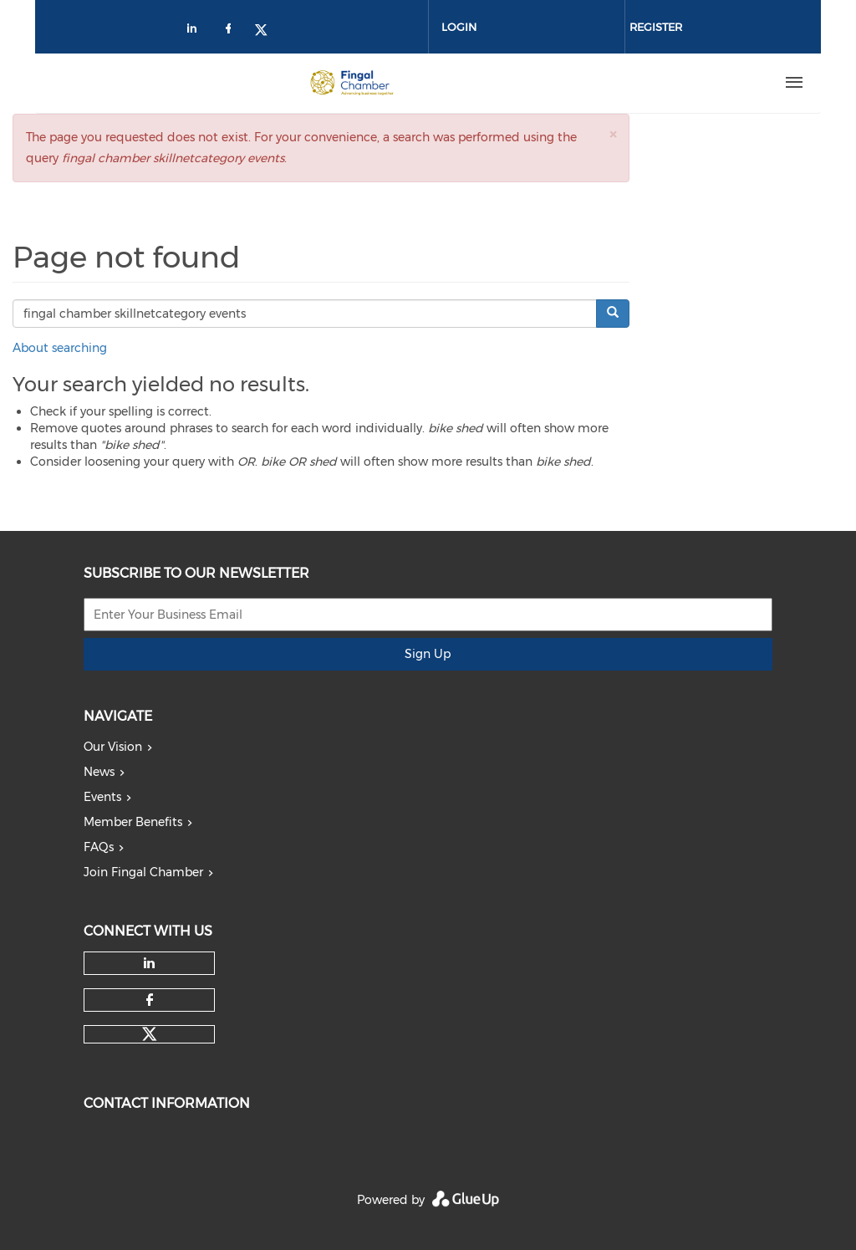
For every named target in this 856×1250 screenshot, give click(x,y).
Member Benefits (133, 821)
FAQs (99, 847)
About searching (60, 347)
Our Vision (113, 746)
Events (102, 796)
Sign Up (428, 653)
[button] (613, 134)
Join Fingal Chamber (143, 872)
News (99, 771)
